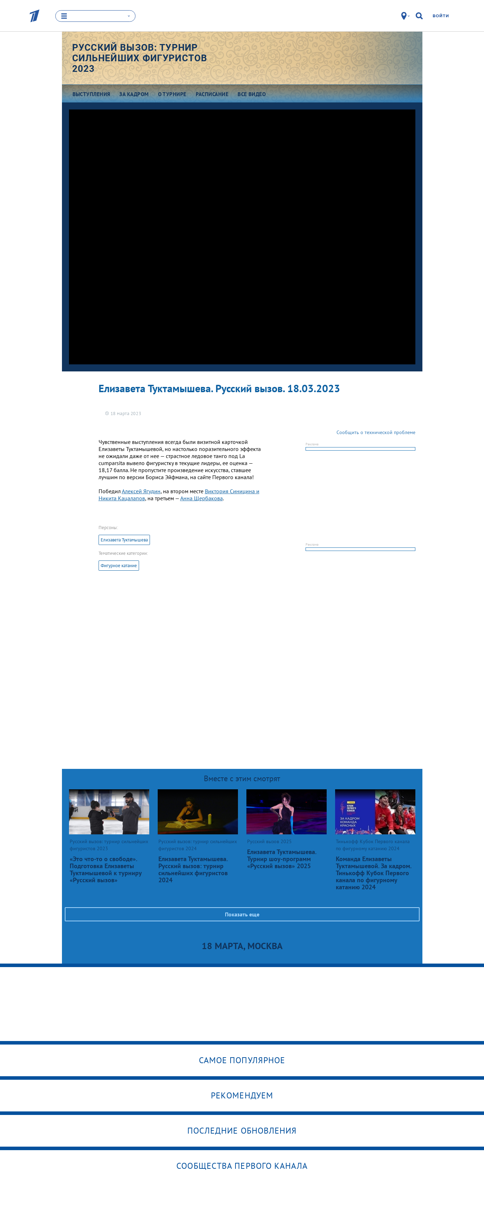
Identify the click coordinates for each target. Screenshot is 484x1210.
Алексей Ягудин (141, 491)
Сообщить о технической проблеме (376, 432)
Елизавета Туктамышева (124, 540)
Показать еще (242, 914)
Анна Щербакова (201, 498)
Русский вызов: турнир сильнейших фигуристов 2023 (140, 58)
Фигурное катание (119, 566)
